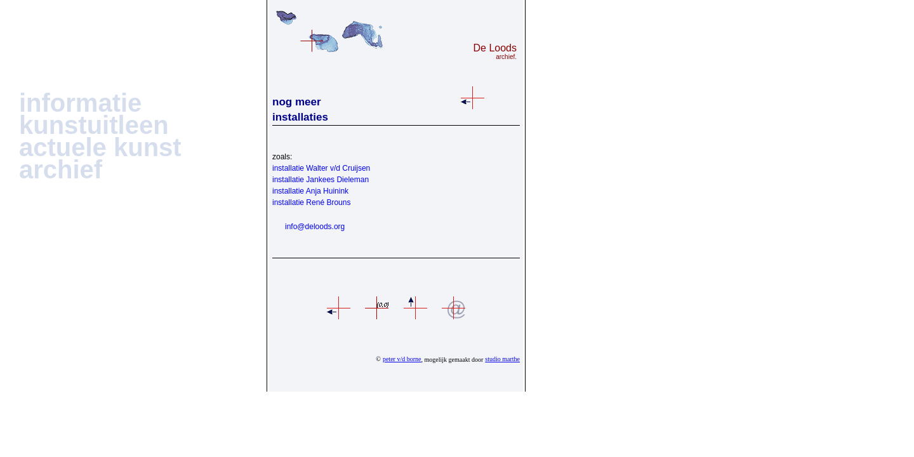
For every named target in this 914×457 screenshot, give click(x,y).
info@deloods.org (315, 226)
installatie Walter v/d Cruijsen (321, 168)
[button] (80, 106)
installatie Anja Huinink (310, 191)
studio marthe (502, 358)
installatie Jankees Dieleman (320, 179)
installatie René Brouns (311, 202)
